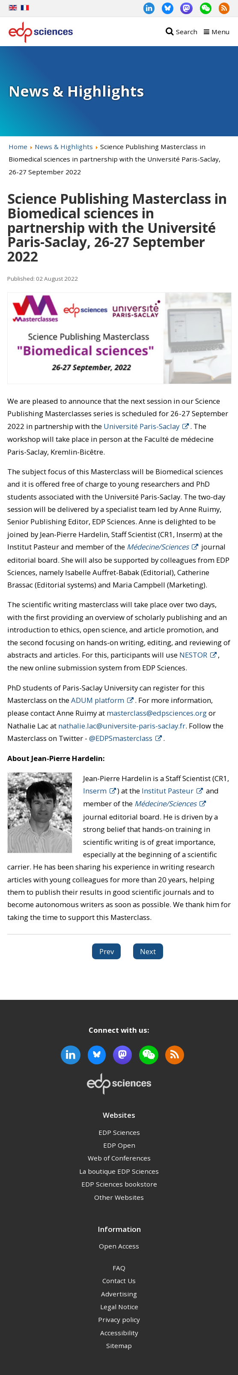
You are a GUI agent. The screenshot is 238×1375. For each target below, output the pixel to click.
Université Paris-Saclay (141, 426)
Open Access (119, 1246)
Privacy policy (119, 1319)
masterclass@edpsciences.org (157, 713)
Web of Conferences (119, 1158)
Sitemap (119, 1345)
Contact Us (119, 1280)
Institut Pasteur (167, 791)
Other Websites (119, 1197)
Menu (220, 31)
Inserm (95, 791)
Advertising (119, 1294)
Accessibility (119, 1332)
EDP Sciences (119, 1132)
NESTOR (193, 655)
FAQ (119, 1267)
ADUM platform (97, 700)
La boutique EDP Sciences (119, 1171)
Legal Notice (119, 1306)
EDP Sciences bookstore (119, 1184)
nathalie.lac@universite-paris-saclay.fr (121, 726)
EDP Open (119, 1145)
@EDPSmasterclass (120, 738)
